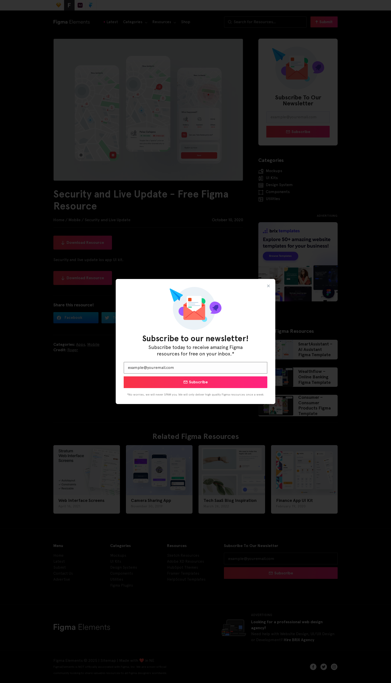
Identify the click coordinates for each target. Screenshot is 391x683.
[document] (195, 341)
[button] (268, 286)
